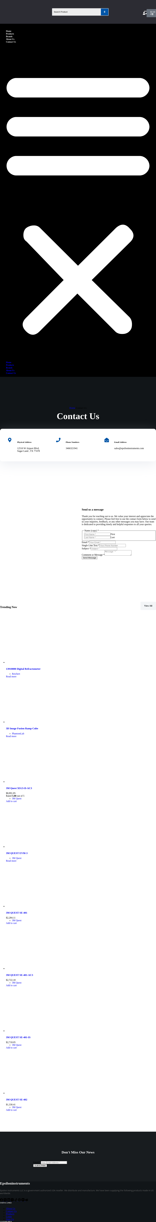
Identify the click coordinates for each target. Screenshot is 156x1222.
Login (9, 1216)
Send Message (89, 558)
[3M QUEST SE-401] (28, 906)
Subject (86, 548)
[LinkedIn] (9, 1200)
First (113, 533)
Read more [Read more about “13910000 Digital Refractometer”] (11, 676)
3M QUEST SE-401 (16, 912)
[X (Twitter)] (5, 1200)
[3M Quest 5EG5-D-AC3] (28, 781)
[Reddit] (26, 1200)
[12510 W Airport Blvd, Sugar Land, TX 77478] (37, 531)
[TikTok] (16, 1200)
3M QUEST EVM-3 (16, 853)
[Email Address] (106, 440)
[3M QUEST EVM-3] (28, 846)
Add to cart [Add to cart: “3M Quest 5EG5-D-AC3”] (11, 801)
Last (113, 537)
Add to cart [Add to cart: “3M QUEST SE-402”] (11, 1110)
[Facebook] (2, 1200)
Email (85, 542)
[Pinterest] (20, 1200)
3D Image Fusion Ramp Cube (22, 728)
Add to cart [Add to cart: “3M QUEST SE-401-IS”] (11, 1047)
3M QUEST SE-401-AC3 (19, 975)
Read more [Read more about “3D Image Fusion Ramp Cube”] (11, 736)
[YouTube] (23, 1200)
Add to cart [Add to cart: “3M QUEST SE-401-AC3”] (11, 985)
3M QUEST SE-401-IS (18, 1037)
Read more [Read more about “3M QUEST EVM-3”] (11, 861)
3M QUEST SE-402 (16, 1099)
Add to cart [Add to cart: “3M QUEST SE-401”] (11, 923)
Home (8, 31)
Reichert (16, 674)
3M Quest (17, 798)
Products (10, 34)
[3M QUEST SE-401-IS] (28, 1030)
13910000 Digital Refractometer (23, 668)
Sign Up (10, 1219)
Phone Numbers (72, 442)
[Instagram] (12, 1200)
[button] (78, 202)
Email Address (120, 442)
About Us (10, 39)
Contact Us (11, 42)
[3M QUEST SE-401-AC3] (28, 968)
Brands (9, 36)
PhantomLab (18, 733)
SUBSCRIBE (40, 1165)
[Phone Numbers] (58, 440)
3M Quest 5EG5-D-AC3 (19, 788)
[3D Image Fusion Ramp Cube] (28, 722)
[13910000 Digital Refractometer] (28, 662)
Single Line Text (90, 545)
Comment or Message (93, 555)
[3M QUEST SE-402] (28, 1093)
